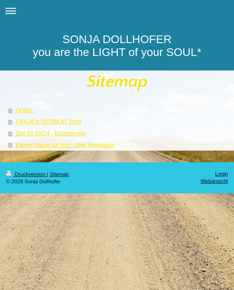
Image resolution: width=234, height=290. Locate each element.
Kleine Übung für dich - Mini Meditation (65, 145)
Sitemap (59, 174)
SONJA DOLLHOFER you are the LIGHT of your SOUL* (117, 45)
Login (221, 174)
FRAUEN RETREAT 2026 (49, 121)
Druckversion (26, 174)
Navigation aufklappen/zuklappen (117, 10)
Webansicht (214, 181)
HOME (24, 110)
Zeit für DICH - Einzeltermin (51, 133)
